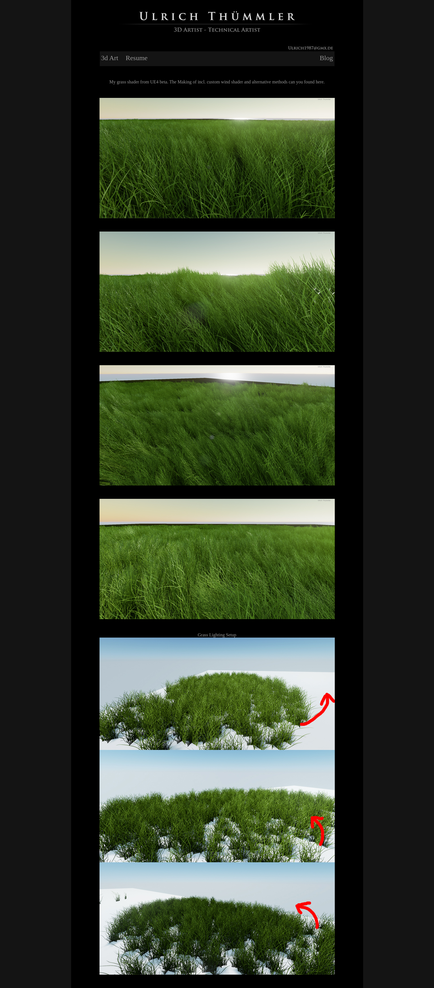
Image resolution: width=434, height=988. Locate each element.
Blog (326, 58)
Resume (136, 58)
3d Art (109, 58)
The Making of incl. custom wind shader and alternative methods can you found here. (247, 81)
